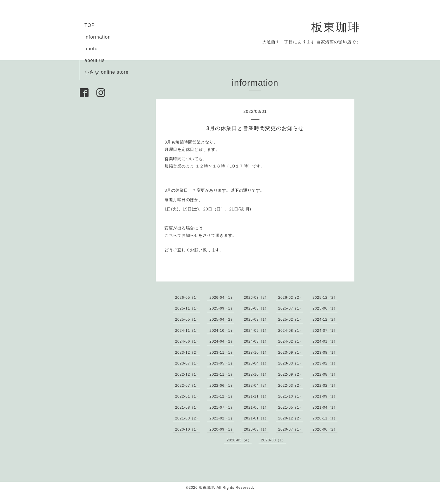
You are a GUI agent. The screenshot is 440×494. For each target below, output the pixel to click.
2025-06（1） (325, 308)
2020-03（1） (273, 440)
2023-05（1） (221, 363)
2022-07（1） (187, 386)
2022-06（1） (221, 386)
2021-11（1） (256, 396)
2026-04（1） (221, 298)
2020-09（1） (221, 429)
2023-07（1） (187, 363)
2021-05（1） (290, 407)
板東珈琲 (335, 27)
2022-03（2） (290, 386)
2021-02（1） (221, 418)
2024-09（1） (256, 331)
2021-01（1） (256, 418)
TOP (89, 25)
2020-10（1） (187, 429)
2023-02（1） (325, 363)
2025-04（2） (221, 319)
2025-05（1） (187, 319)
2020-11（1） (325, 418)
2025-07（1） (290, 308)
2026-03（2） (256, 298)
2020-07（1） (290, 429)
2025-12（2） (325, 298)
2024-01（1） (325, 341)
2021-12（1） (221, 396)
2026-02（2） (290, 298)
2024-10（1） (221, 331)
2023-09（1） (290, 352)
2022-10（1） (256, 374)
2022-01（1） (187, 396)
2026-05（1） (187, 298)
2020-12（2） (290, 418)
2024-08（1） (290, 331)
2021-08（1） (187, 407)
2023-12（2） (187, 352)
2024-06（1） (187, 341)
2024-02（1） (290, 341)
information (97, 36)
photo (91, 48)
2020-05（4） (239, 440)
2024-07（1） (325, 331)
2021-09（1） (325, 396)
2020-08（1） (256, 429)
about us (94, 60)
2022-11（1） (221, 374)
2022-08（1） (325, 374)
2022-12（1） (187, 374)
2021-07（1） (221, 407)
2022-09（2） (290, 374)
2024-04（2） (221, 341)
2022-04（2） (256, 386)
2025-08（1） (256, 308)
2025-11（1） (187, 308)
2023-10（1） (256, 352)
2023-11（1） (221, 352)
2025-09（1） (221, 308)
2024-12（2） (325, 319)
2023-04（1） (256, 363)
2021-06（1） (256, 407)
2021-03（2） (187, 418)
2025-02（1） (290, 319)
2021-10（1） (290, 396)
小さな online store (106, 72)
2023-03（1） (290, 363)
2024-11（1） (187, 331)
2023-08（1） (325, 352)
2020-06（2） (325, 429)
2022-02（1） (325, 386)
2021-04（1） (325, 407)
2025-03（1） (256, 319)
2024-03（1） (256, 341)
